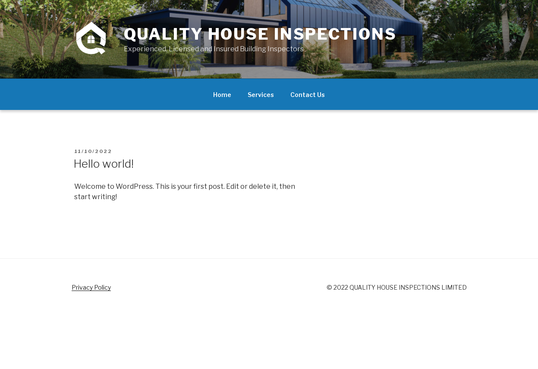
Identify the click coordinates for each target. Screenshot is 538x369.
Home (222, 94)
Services (261, 94)
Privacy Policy (91, 287)
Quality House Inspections (260, 34)
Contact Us (307, 94)
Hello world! (103, 163)
